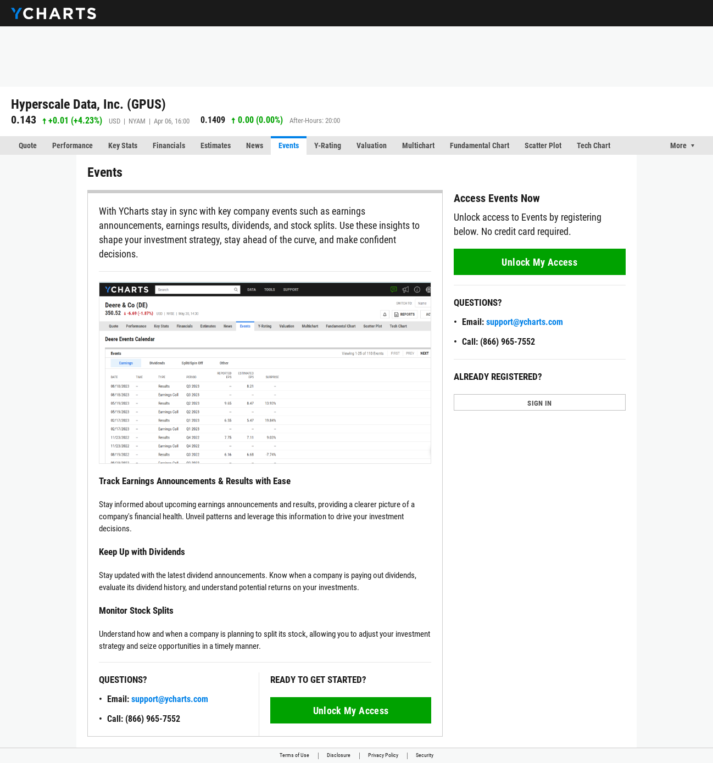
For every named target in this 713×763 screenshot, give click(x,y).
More (678, 145)
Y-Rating (327, 145)
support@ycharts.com (169, 699)
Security (424, 755)
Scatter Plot (543, 145)
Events (288, 145)
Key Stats (122, 145)
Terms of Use (294, 755)
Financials (169, 145)
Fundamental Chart (479, 145)
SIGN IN (539, 403)
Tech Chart (593, 145)
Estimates (215, 145)
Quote (28, 145)
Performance (72, 145)
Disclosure (338, 755)
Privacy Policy (383, 755)
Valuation (372, 145)
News (254, 145)
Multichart (418, 145)
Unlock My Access (351, 710)
